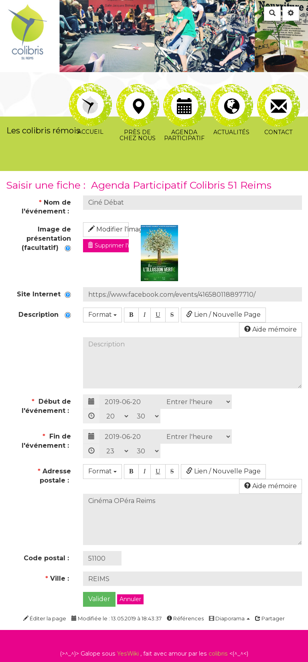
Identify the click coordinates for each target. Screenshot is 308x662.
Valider (99, 599)
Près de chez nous (137, 93)
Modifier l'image (108, 229)
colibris (218, 653)
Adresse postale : (54, 475)
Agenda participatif (184, 93)
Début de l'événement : (46, 406)
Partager (270, 618)
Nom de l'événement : (46, 207)
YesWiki (128, 653)
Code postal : (47, 558)
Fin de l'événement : (46, 441)
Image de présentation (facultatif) (46, 238)
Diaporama (229, 618)
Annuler (130, 599)
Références (185, 618)
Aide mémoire (270, 329)
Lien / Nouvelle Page (223, 314)
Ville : (58, 578)
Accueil (90, 88)
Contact (278, 93)
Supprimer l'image (108, 245)
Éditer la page (44, 618)
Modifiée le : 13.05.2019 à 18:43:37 (116, 618)
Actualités (231, 93)
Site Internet (44, 294)
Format (102, 314)
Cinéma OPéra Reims (192, 519)
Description (44, 314)
